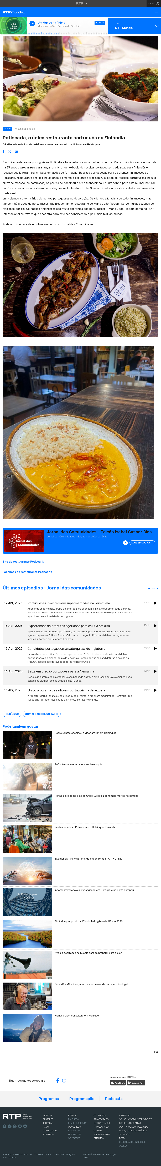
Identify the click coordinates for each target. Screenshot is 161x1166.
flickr (25, 1126)
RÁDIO (46, 1126)
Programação (82, 1098)
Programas (48, 1098)
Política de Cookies (40, 1154)
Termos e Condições (64, 1154)
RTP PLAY (72, 1115)
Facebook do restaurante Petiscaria (27, 572)
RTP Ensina (48, 1134)
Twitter (10, 1126)
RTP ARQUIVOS (50, 1130)
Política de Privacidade (15, 1154)
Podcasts (114, 1098)
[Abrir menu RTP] (80, 3)
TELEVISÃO (48, 1123)
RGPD (121, 1138)
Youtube (20, 1126)
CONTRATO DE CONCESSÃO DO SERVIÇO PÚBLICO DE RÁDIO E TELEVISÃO (133, 1130)
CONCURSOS (74, 1126)
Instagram (15, 1126)
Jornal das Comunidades (42, 714)
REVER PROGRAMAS (77, 1123)
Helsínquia (12, 714)
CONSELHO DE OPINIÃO (130, 1123)
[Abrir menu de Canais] (134, 25)
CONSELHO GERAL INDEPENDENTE (135, 1119)
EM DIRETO (73, 1119)
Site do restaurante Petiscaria (23, 561)
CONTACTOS (100, 1115)
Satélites (98, 1138)
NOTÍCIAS (47, 1115)
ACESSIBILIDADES (102, 1134)
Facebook (4, 1126)
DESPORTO (48, 1119)
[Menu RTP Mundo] (157, 12)
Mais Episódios (142, 542)
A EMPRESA (124, 1115)
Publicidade (9, 1157)
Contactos (74, 1138)
